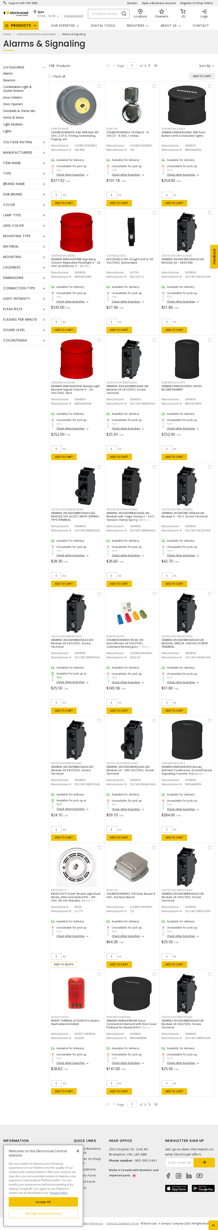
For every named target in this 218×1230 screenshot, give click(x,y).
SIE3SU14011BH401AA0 (177, 636)
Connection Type (19, 288)
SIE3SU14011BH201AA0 (177, 255)
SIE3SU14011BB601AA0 (121, 382)
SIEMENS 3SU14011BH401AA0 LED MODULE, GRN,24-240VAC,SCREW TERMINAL (185, 643)
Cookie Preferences (91, 1223)
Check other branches (70, 175)
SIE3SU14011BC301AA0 (177, 509)
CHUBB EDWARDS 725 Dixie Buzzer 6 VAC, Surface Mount (131, 895)
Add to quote (63, 964)
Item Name (12, 163)
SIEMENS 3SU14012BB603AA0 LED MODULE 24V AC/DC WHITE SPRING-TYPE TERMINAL (75, 516)
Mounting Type (17, 236)
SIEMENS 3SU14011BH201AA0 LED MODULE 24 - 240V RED (183, 260)
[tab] (24, 67)
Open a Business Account (159, 3)
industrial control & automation (36, 34)
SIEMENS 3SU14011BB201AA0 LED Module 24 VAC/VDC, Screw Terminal (72, 770)
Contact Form (84, 1182)
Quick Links (85, 1140)
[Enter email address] (179, 1162)
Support (14, 3)
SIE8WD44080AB (118, 1017)
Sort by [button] (205, 65)
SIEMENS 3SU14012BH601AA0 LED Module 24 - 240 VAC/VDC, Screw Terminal (130, 770)
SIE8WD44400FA (173, 763)
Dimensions (13, 278)
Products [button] (21, 25)
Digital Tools (103, 25)
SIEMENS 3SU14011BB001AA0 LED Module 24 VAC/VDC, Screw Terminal (183, 1024)
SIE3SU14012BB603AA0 (67, 509)
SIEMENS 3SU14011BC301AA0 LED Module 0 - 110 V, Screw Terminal (185, 514)
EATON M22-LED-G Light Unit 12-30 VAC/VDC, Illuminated (129, 260)
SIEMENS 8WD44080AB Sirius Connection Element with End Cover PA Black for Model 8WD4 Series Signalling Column (131, 1026)
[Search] (109, 14)
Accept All (43, 1202)
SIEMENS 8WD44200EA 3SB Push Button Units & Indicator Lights (183, 134)
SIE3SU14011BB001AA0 (177, 1017)
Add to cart (64, 203)
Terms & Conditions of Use (122, 1223)
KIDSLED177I (59, 890)
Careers (80, 1188)
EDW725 (112, 890)
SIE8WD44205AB (63, 382)
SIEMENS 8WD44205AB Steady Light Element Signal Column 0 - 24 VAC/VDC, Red (75, 389)
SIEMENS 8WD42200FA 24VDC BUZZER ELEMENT (182, 387)
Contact (201, 25)
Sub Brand (12, 194)
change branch (73, 16)
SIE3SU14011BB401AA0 (66, 636)
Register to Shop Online (196, 3)
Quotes (132, 3)
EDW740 (112, 129)
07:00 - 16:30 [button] (46, 16)
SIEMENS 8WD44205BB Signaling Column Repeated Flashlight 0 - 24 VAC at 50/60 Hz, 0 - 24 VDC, (75, 262)
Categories (13, 67)
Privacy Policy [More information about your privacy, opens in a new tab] (58, 1193)
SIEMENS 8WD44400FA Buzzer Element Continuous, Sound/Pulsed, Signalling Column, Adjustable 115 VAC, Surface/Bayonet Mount (187, 772)
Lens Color (13, 225)
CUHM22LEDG (116, 255)
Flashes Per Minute (20, 319)
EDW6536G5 (115, 636)
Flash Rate (13, 309)
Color (9, 204)
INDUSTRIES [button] (136, 25)
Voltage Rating (17, 142)
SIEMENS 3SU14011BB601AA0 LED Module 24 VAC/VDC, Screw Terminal (127, 389)
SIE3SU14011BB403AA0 (122, 509)
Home (7, 34)
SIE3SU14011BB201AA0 (66, 763)
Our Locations (85, 1169)
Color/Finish (15, 340)
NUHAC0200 (60, 1017)
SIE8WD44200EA (173, 129)
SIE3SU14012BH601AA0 (122, 763)
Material (11, 246)
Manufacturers (17, 152)
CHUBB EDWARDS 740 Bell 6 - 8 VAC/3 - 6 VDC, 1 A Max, (127, 134)
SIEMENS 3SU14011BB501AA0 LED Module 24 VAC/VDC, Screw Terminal (183, 897)
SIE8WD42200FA (173, 382)
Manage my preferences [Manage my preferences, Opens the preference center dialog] (43, 1213)
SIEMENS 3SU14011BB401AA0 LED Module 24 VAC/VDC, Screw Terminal (72, 643)
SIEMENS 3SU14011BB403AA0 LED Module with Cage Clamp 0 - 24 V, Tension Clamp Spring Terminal (130, 516)
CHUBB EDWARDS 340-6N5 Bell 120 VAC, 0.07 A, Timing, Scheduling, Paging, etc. (75, 136)
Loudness (12, 267)
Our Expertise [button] (63, 25)
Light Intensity (16, 298)
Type (7, 173)
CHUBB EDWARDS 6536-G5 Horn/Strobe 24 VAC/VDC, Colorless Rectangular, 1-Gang (128, 643)
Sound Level (14, 330)
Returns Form (85, 1175)
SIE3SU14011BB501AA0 (177, 890)
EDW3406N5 (60, 129)
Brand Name (14, 184)
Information (16, 1140)
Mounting (12, 257)
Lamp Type (12, 215)
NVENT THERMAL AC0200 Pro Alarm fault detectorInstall (75, 1022)
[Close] (78, 1151)
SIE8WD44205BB (63, 255)
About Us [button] (169, 25)
